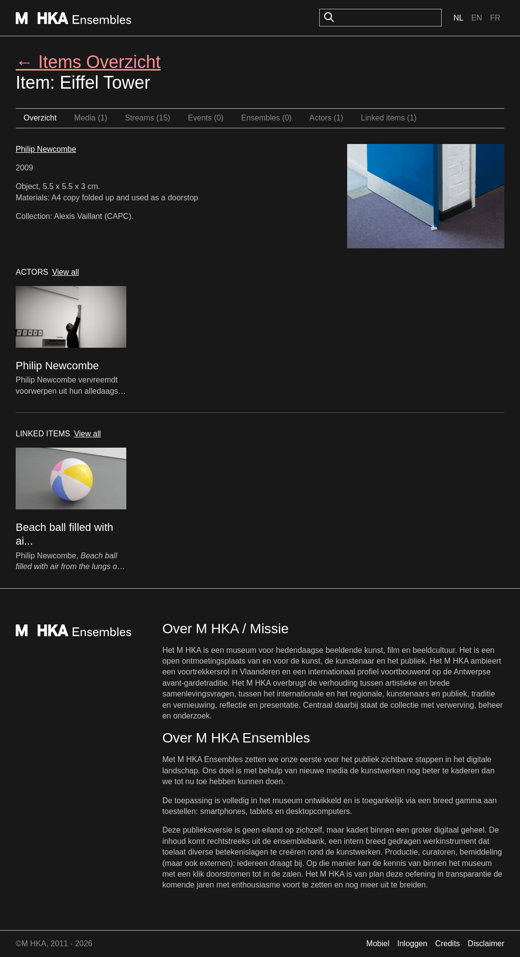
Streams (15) (147, 118)
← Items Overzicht (88, 62)
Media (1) (91, 118)
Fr (495, 18)
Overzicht (40, 118)
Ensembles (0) (266, 118)
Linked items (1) (389, 118)
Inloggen (412, 943)
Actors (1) (326, 118)
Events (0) (206, 118)
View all (65, 272)
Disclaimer (486, 943)
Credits (447, 943)
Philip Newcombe (46, 149)
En (476, 18)
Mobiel (377, 943)
